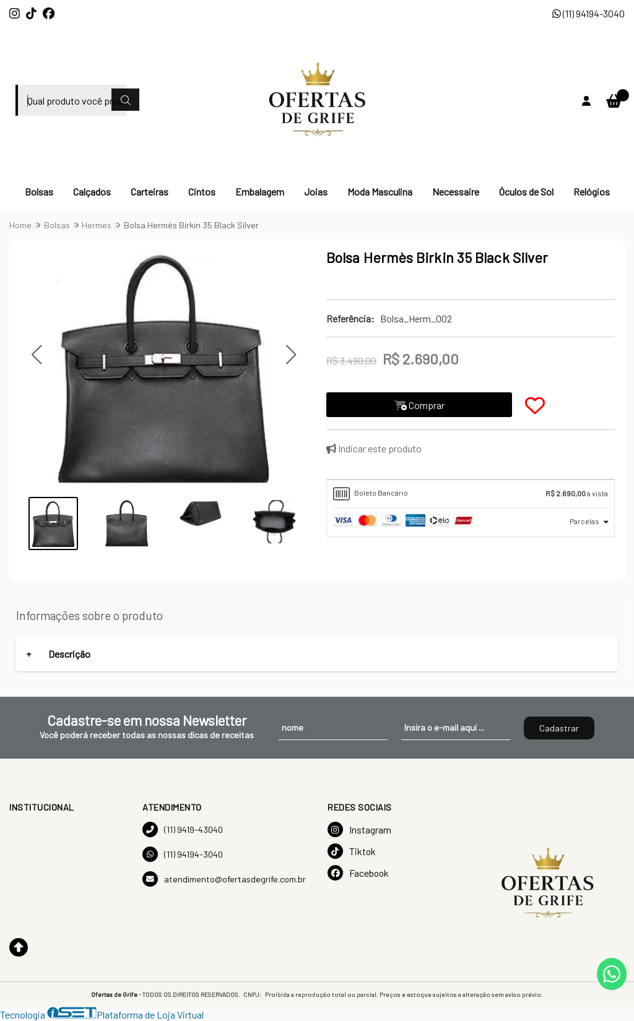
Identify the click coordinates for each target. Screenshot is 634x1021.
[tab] (470, 493)
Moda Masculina (379, 191)
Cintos (201, 191)
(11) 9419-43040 (182, 829)
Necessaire (455, 191)
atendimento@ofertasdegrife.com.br (224, 879)
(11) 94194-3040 (588, 13)
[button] (36, 355)
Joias (316, 191)
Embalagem (259, 191)
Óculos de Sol (526, 191)
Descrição (69, 654)
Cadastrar (559, 728)
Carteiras (149, 191)
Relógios (591, 191)
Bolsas (39, 191)
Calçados (92, 191)
